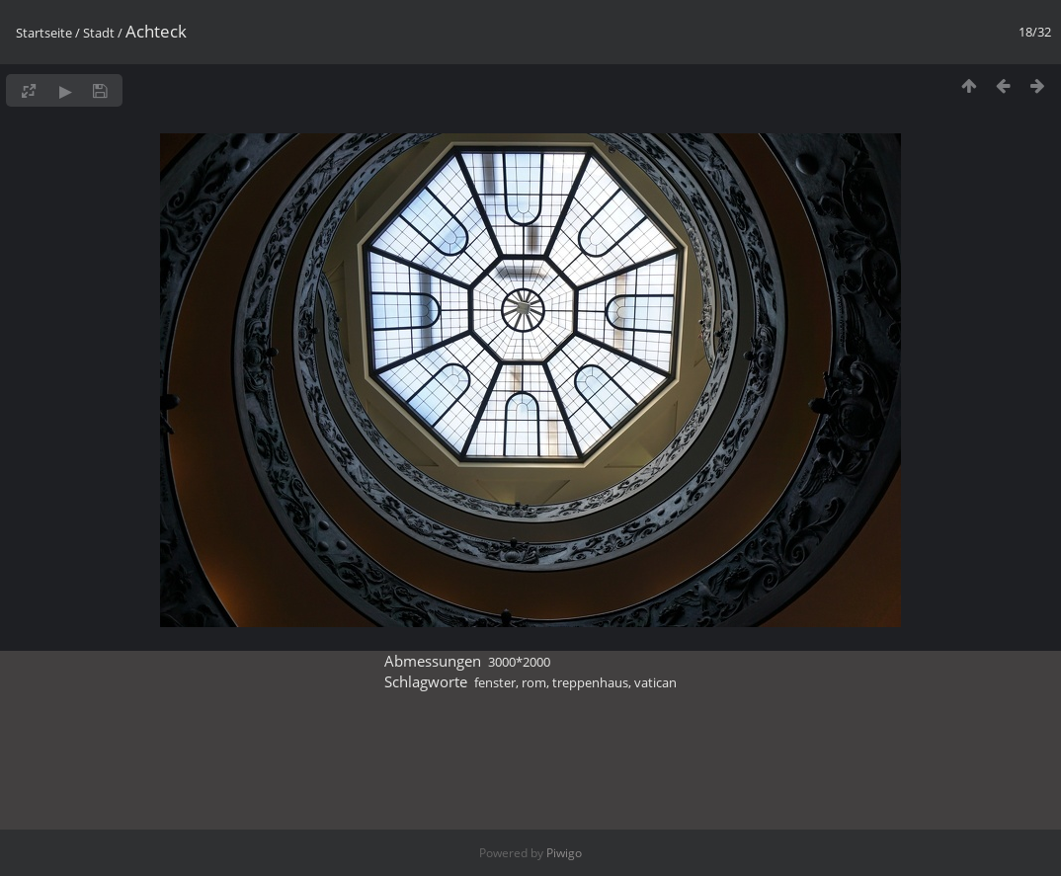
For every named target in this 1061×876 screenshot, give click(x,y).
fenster (495, 682)
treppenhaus (590, 682)
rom (534, 682)
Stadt (99, 32)
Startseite (44, 32)
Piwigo (564, 852)
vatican (655, 682)
